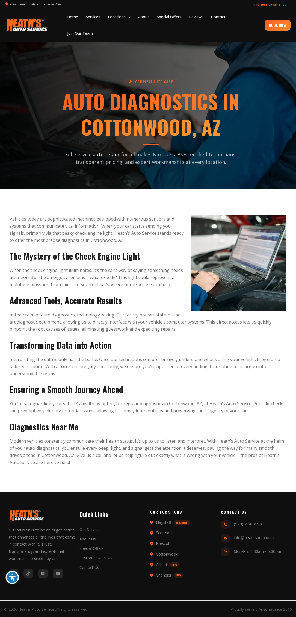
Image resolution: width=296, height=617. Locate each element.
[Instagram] (43, 573)
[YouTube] (58, 573)
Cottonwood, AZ (58, 455)
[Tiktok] (28, 573)
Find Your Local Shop (272, 4)
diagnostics (73, 240)
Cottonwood (103, 240)
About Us (87, 539)
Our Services (90, 529)
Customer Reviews (96, 557)
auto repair (100, 154)
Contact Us (89, 567)
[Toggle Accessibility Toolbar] (12, 577)
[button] (119, 17)
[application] (128, 17)
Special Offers (91, 548)
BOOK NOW (277, 25)
